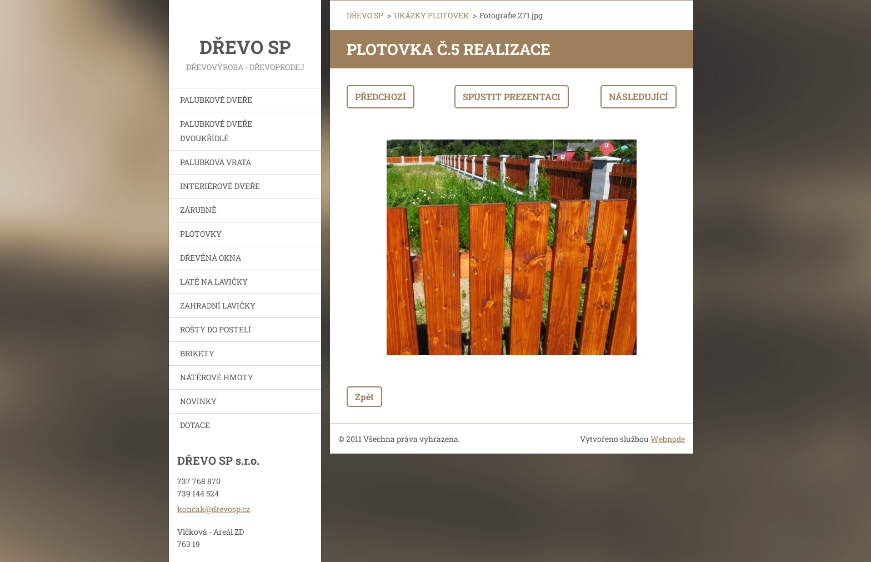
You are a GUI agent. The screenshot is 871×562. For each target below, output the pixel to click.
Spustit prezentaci (511, 96)
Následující (638, 96)
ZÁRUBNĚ (198, 210)
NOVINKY (198, 401)
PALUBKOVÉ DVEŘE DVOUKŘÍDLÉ (216, 130)
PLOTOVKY (201, 233)
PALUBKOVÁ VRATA (215, 162)
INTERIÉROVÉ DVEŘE (220, 186)
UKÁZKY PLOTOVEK (431, 15)
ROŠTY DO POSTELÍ (215, 329)
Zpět (364, 396)
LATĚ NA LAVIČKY (214, 281)
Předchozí (380, 96)
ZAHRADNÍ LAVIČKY (218, 305)
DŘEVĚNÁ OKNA (210, 257)
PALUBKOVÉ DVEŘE (216, 100)
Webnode (667, 439)
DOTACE (195, 425)
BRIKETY (197, 353)
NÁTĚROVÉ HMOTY (216, 377)
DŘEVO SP (365, 15)
